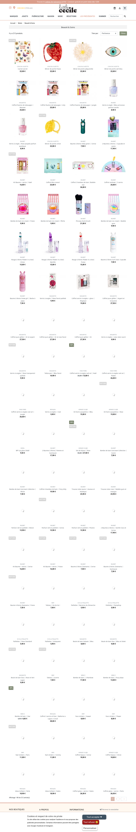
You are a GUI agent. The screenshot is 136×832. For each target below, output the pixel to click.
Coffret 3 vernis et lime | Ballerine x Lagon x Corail (53, 716)
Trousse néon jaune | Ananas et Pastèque (83, 489)
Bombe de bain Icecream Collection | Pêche (22, 489)
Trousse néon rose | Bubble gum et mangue (113, 489)
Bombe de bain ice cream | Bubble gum (113, 221)
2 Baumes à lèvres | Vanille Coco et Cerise (113, 528)
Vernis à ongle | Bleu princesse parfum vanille (113, 105)
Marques (14, 16)
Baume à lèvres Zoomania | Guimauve (113, 566)
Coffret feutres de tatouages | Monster (22, 105)
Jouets (25, 16)
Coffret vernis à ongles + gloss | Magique (83, 298)
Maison (50, 16)
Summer (102, 16)
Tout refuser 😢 (90, 822)
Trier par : (95, 33)
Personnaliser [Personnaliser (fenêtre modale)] (89, 828)
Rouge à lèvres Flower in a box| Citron (22, 259)
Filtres (123, 33)
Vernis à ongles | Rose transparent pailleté (22, 373)
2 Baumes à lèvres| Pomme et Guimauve (53, 450)
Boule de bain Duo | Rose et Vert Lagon (22, 677)
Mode (60, 16)
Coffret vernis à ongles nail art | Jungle (22, 412)
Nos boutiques (16, 809)
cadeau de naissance (53, 2)
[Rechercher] (116, 16)
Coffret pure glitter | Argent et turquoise (113, 298)
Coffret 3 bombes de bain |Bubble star (83, 182)
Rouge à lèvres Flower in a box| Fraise (83, 259)
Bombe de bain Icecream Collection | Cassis (113, 450)
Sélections (71, 16)
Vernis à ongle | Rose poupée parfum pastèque (22, 143)
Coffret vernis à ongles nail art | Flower (113, 373)
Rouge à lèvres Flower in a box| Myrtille (53, 259)
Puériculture (38, 16)
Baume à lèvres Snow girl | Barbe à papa (22, 298)
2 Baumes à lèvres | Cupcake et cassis (113, 143)
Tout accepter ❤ (94, 817)
